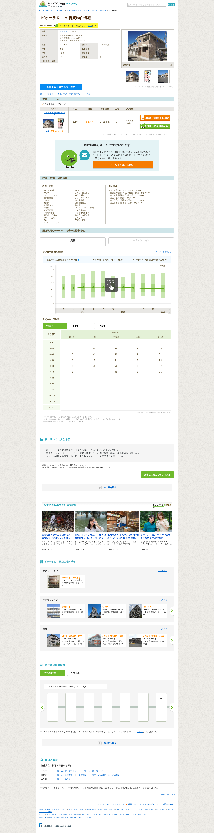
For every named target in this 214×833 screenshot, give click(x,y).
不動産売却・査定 (65, 814)
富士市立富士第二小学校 (67, 771)
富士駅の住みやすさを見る (157, 474)
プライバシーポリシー (149, 804)
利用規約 (132, 804)
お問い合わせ (168, 804)
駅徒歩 (102, 326)
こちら (140, 732)
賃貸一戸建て (102, 809)
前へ (42, 707)
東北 (46, 817)
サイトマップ (118, 804)
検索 (173, 5)
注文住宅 (42, 814)
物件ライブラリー (110, 814)
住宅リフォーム (52, 814)
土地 (169, 809)
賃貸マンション (79, 809)
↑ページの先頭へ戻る (167, 794)
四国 (76, 817)
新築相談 (77, 814)
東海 (66, 817)
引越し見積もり (87, 814)
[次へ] (171, 610)
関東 (51, 817)
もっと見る (162, 571)
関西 (71, 817)
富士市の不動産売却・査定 (61, 87)
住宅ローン (98, 814)
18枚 (47, 131)
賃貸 (90, 26)
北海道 (41, 817)
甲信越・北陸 (59, 817)
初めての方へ (103, 804)
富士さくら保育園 (65, 775)
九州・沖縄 (87, 817)
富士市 (103, 10)
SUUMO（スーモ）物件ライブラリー (59, 4)
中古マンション (138, 809)
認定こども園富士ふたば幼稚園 (105, 775)
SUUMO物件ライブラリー (78, 10)
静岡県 (95, 10)
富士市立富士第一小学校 (95, 771)
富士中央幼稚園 (64, 779)
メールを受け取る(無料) (123, 165)
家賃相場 (112, 809)
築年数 (75, 326)
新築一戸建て (150, 809)
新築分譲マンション (124, 809)
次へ (171, 707)
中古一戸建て (161, 809)
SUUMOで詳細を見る (154, 126)
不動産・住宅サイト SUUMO (51, 10)
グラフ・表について (163, 252)
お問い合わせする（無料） (154, 118)
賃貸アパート (91, 809)
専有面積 (49, 326)
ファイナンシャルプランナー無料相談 (132, 814)
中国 (80, 817)
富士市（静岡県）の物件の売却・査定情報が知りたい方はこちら (68, 94)
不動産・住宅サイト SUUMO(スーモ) (52, 809)
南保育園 (82, 775)
